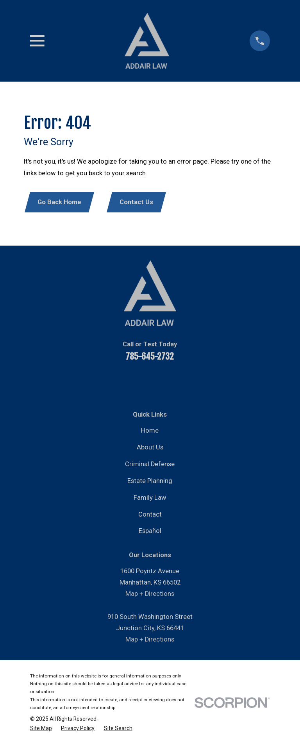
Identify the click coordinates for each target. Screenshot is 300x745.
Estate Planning (149, 481)
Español (150, 531)
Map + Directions (149, 593)
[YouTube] (118, 381)
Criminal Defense (150, 464)
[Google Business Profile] (201, 381)
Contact (150, 514)
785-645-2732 (150, 356)
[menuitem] (41, 728)
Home (150, 430)
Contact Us (136, 202)
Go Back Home (59, 202)
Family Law (150, 497)
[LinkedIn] (139, 381)
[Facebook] (98, 381)
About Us (150, 447)
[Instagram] (181, 381)
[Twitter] (160, 381)
